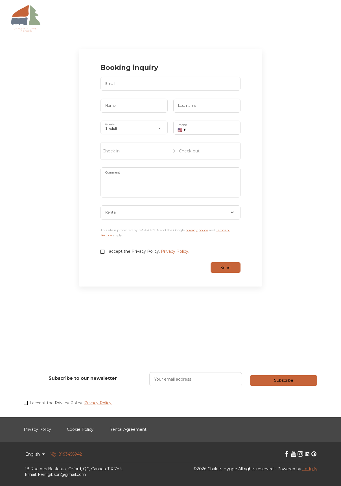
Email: (31, 474)
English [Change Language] (35, 454)
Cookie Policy (80, 429)
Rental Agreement (128, 429)
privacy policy (196, 230)
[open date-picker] (170, 151)
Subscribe (283, 380)
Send (225, 267)
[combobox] (170, 212)
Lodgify (309, 468)
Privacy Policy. (175, 251)
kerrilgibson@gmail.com (62, 474)
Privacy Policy (37, 429)
